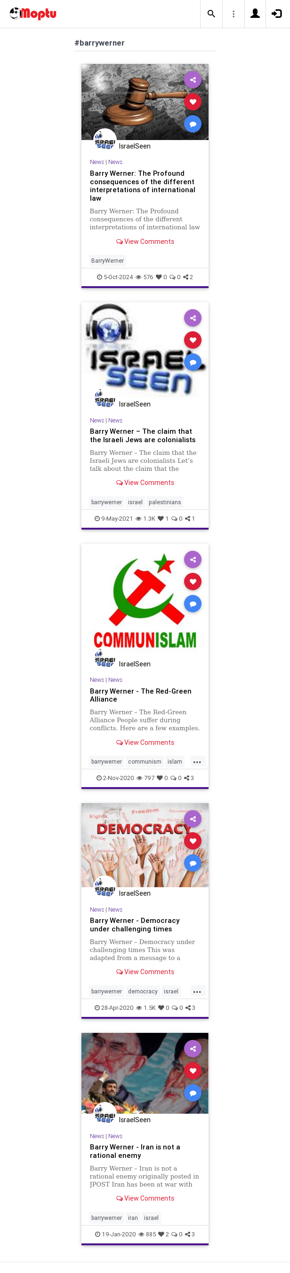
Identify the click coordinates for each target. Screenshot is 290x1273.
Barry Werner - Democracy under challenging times (134, 924)
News (97, 161)
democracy (143, 991)
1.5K (146, 1008)
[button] (211, 14)
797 (145, 778)
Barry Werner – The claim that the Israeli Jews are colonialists (142, 435)
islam (175, 761)
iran (133, 1217)
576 (144, 277)
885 (147, 1234)
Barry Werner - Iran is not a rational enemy (135, 1151)
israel (135, 502)
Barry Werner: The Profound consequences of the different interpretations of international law (142, 186)
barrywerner (106, 502)
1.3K (145, 519)
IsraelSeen (135, 146)
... (197, 761)
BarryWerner (107, 260)
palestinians (165, 502)
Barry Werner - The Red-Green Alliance (141, 695)
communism (144, 761)
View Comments (145, 241)
